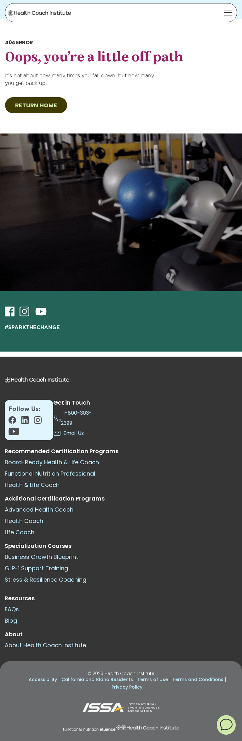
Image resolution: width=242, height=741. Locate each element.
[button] (226, 724)
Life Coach (19, 532)
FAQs (12, 609)
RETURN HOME (36, 105)
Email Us (68, 433)
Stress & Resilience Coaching (45, 580)
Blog (11, 621)
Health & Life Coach (32, 485)
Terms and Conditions (197, 679)
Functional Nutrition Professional (50, 473)
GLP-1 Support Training (36, 568)
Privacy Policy (127, 687)
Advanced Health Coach (39, 509)
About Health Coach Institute (45, 645)
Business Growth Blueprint (41, 557)
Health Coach (24, 521)
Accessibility (43, 679)
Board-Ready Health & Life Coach (52, 462)
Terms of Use (152, 679)
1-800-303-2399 (72, 418)
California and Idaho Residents (97, 679)
